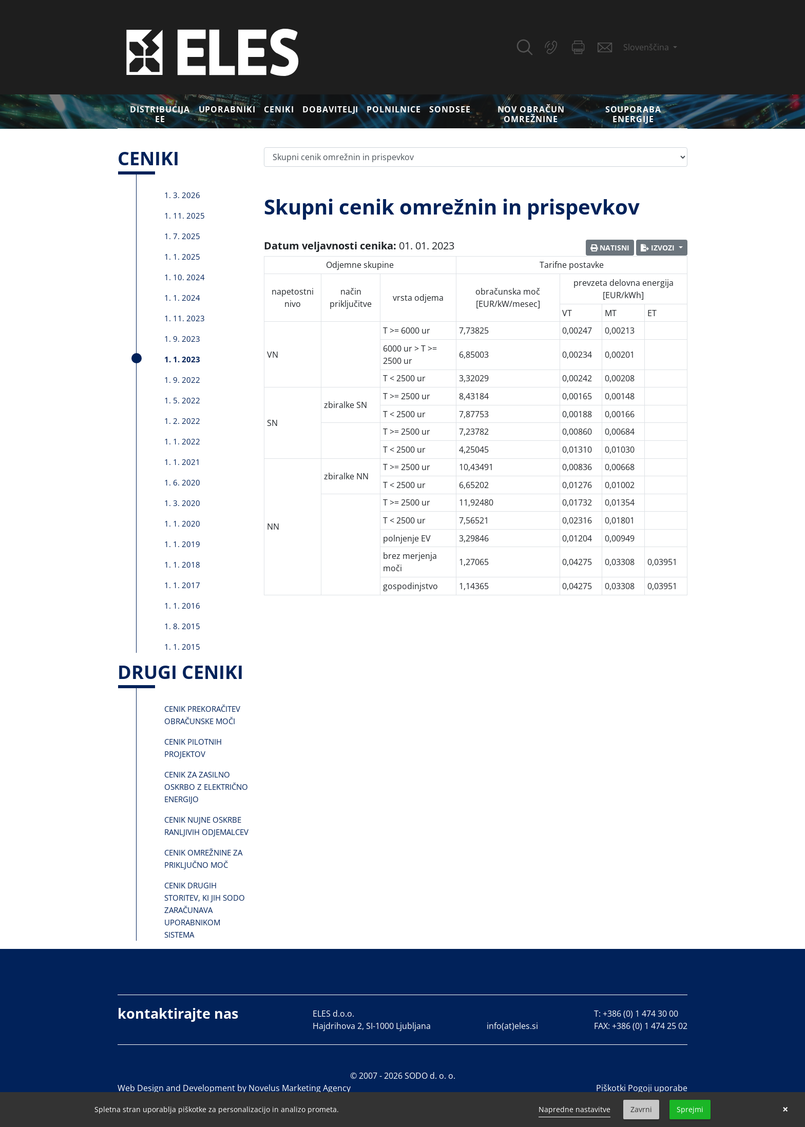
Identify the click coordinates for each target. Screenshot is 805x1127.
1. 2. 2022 (182, 421)
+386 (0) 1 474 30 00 (640, 1013)
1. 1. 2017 (182, 585)
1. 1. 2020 (182, 523)
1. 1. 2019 (182, 544)
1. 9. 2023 (182, 339)
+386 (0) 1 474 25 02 (649, 1026)
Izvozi (659, 247)
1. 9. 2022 (182, 380)
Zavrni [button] (641, 1109)
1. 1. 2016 (182, 605)
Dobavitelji (330, 109)
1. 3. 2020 (182, 503)
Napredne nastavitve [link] (574, 1109)
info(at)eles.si (512, 1026)
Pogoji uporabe (657, 1088)
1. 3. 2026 (182, 195)
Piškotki (611, 1088)
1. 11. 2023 (184, 318)
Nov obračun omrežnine (531, 114)
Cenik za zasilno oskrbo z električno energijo (206, 786)
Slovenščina (647, 47)
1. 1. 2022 (182, 441)
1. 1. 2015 (182, 647)
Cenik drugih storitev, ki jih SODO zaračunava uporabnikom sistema (204, 910)
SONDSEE (450, 109)
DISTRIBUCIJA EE (160, 114)
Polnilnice (394, 109)
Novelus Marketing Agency (299, 1088)
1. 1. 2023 (182, 359)
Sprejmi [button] (690, 1109)
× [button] (785, 1109)
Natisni (609, 247)
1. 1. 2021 (182, 462)
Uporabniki (227, 109)
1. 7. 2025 (182, 236)
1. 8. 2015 (182, 626)
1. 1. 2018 (182, 564)
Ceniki (279, 109)
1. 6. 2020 (182, 482)
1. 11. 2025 (184, 215)
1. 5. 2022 (182, 400)
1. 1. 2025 (182, 256)
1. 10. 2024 (184, 277)
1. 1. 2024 (182, 298)
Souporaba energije (633, 114)
